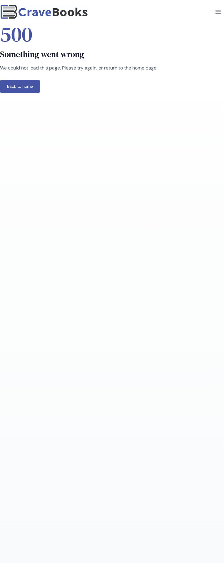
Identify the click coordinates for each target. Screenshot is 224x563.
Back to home (20, 86)
